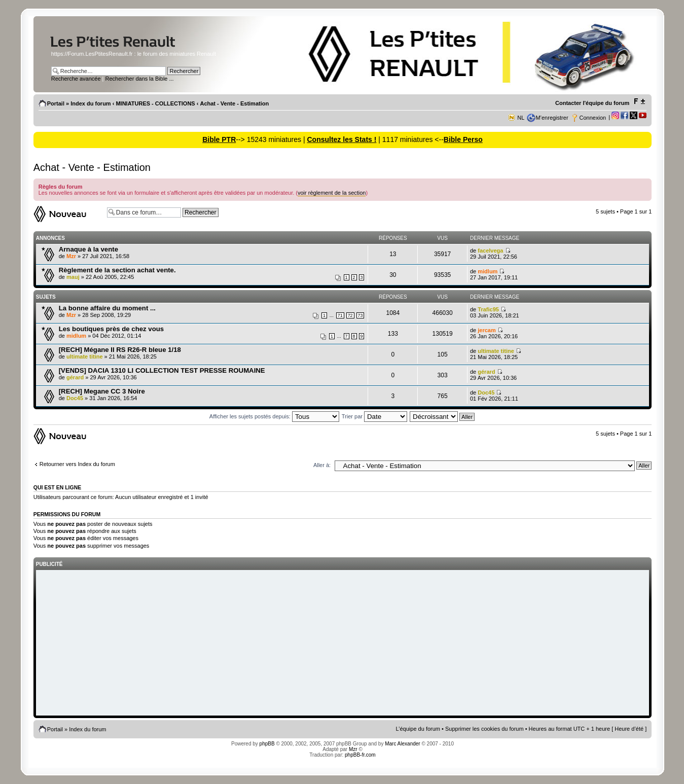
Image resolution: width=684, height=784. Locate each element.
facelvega (490, 250)
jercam (486, 330)
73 (360, 315)
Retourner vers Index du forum (77, 464)
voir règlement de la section (332, 193)
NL (520, 118)
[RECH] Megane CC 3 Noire (102, 391)
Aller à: (322, 465)
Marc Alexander (402, 743)
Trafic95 (488, 309)
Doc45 (74, 398)
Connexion (593, 118)
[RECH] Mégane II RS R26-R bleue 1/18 (120, 349)
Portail (55, 103)
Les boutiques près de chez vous (111, 329)
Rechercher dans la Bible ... (139, 79)
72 (350, 315)
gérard (75, 377)
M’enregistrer (551, 118)
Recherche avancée (76, 79)
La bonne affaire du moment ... (107, 308)
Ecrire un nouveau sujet (67, 214)
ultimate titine (84, 356)
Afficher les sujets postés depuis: (274, 416)
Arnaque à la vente (88, 249)
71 (340, 315)
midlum (487, 271)
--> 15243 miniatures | (271, 139)
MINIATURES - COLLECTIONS (155, 103)
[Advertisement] (343, 644)
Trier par (374, 416)
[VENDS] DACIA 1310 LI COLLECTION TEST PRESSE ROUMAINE (162, 370)
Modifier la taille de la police (639, 101)
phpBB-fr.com (360, 755)
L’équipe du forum (418, 729)
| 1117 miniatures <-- (409, 139)
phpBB (267, 743)
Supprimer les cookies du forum (484, 729)
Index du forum (90, 103)
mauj (73, 277)
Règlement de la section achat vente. (117, 270)
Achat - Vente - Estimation (234, 103)
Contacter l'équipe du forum (592, 103)
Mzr (71, 256)
